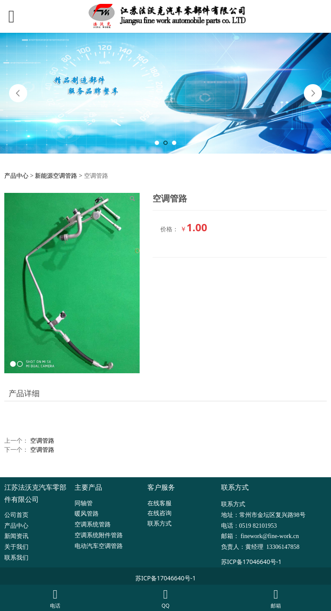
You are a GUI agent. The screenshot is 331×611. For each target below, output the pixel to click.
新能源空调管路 (56, 175)
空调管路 (42, 440)
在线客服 (159, 503)
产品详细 (24, 393)
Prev (18, 93)
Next (312, 93)
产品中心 (16, 175)
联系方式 (159, 523)
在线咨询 (159, 513)
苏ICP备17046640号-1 (251, 561)
